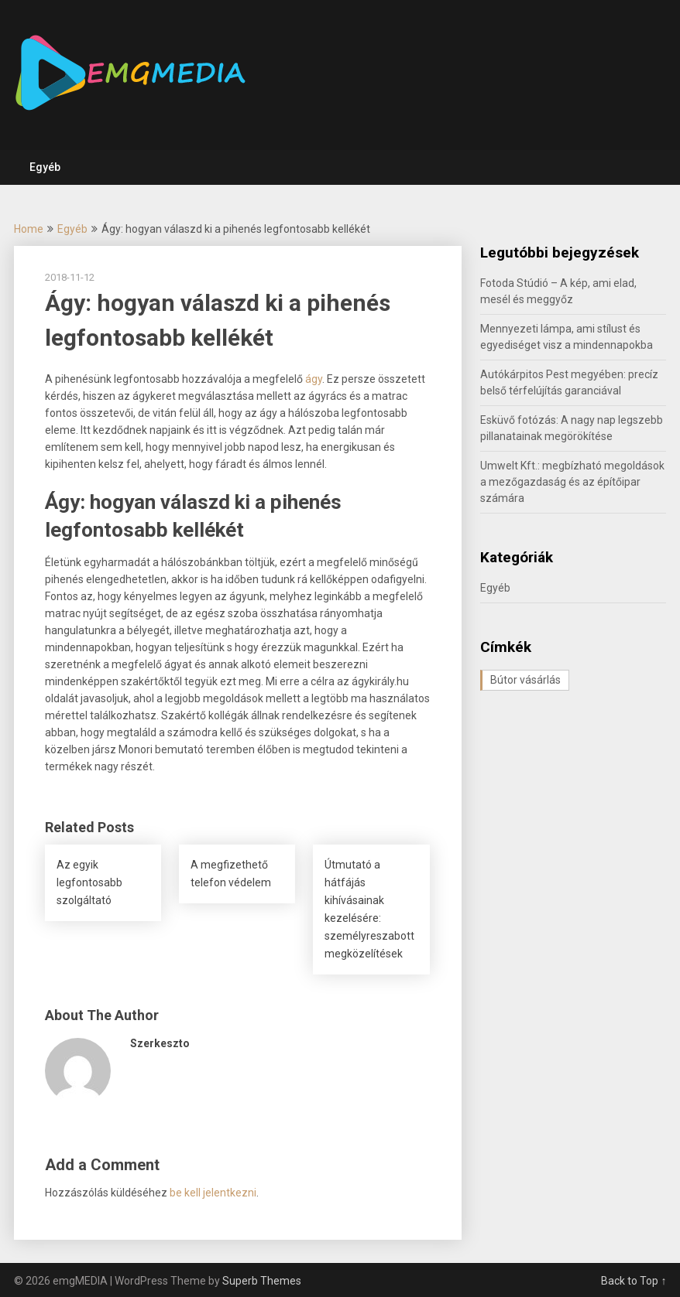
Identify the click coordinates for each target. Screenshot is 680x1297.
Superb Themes (261, 1281)
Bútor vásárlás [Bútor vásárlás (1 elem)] (525, 680)
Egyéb (44, 167)
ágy (313, 379)
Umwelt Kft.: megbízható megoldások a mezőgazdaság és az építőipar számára (572, 481)
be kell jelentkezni (213, 1192)
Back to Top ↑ (633, 1281)
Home (28, 229)
